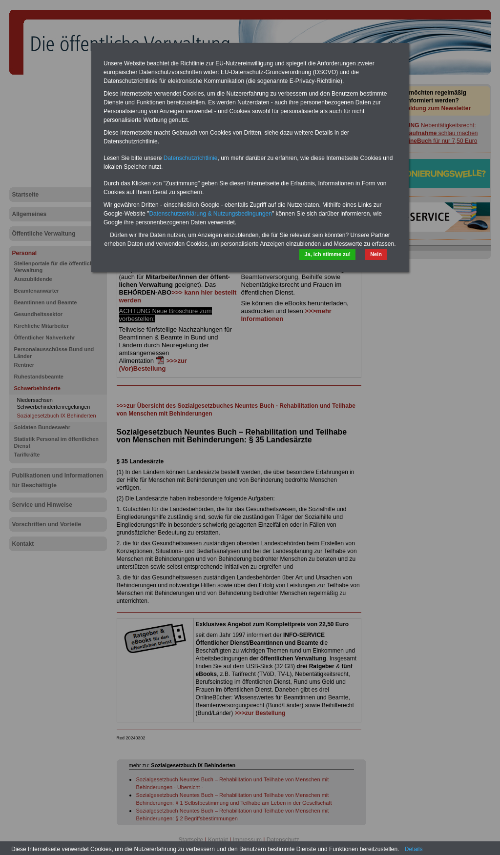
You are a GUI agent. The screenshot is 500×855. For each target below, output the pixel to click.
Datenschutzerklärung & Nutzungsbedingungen (210, 213)
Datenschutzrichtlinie (191, 158)
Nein (376, 254)
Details (414, 849)
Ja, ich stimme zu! (327, 254)
